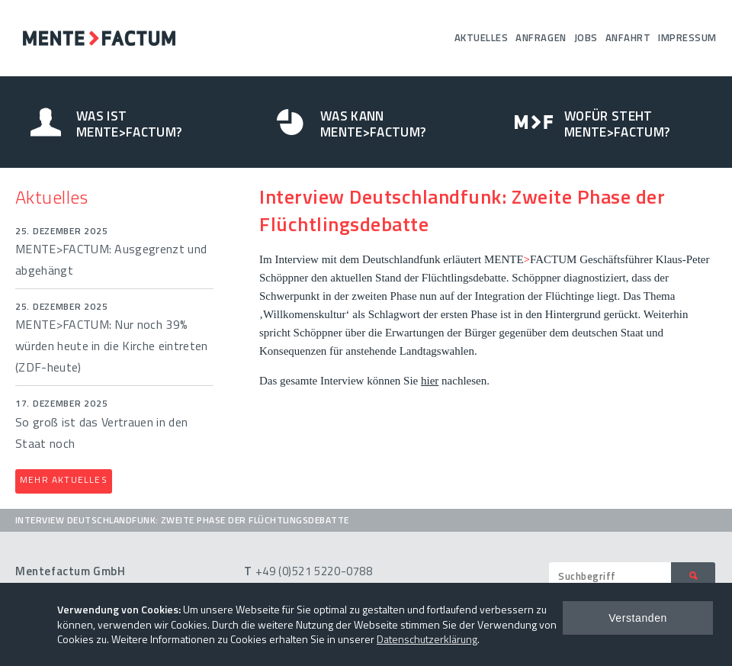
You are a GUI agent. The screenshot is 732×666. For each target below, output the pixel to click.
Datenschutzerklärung (427, 639)
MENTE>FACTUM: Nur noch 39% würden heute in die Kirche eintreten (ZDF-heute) (111, 345)
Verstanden (637, 618)
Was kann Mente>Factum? (372, 124)
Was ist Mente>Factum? (128, 124)
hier (429, 381)
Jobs (586, 37)
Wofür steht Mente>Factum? (616, 124)
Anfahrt (628, 37)
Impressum (687, 37)
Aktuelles (481, 37)
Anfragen (540, 37)
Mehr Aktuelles (64, 479)
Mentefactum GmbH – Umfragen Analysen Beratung (99, 38)
